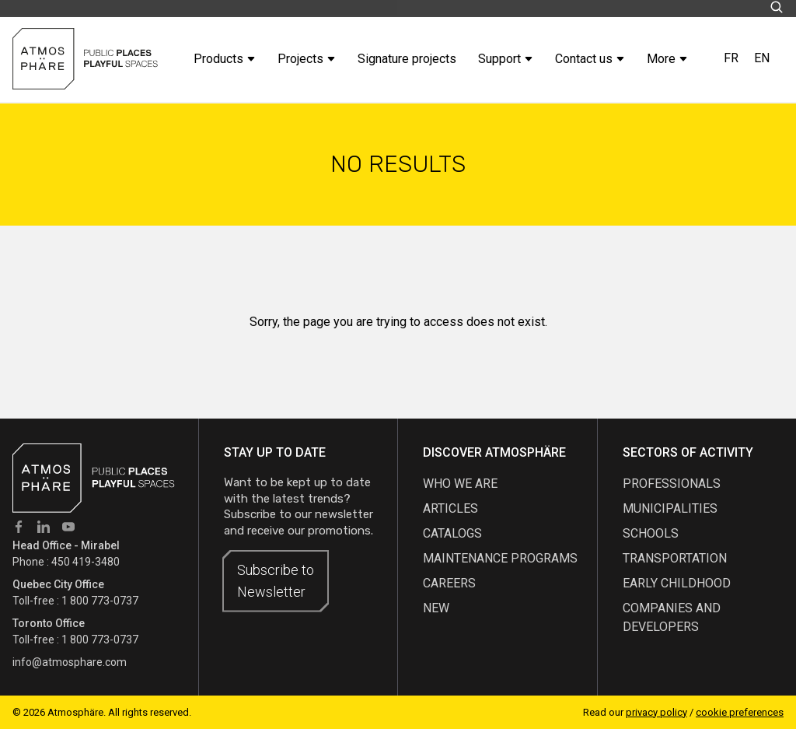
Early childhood (677, 583)
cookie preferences (740, 712)
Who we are (460, 483)
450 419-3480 (85, 562)
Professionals (672, 483)
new (436, 608)
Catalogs (452, 533)
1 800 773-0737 (99, 600)
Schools (651, 533)
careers (449, 583)
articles (450, 508)
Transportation (675, 558)
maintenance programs (500, 558)
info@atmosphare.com (69, 662)
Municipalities (670, 508)
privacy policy (656, 712)
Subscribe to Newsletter (275, 581)
